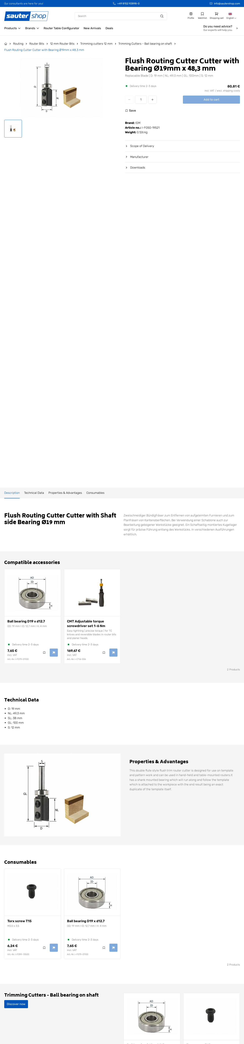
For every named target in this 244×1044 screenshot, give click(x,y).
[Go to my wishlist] (202, 16)
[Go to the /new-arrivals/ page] (92, 28)
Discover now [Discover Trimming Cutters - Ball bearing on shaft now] (16, 1004)
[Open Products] (12, 28)
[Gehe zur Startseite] (26, 16)
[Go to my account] (191, 16)
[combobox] (232, 16)
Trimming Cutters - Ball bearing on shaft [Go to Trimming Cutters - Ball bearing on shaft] (145, 43)
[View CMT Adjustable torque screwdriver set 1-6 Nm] (92, 592)
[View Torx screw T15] (32, 892)
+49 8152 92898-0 (128, 3)
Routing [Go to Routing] (18, 43)
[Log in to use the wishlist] (130, 111)
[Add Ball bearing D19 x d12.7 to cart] (54, 653)
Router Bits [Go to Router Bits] (36, 43)
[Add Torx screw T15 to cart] (54, 948)
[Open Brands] (32, 28)
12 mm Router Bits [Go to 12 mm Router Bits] (62, 43)
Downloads (135, 167)
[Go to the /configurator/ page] (61, 28)
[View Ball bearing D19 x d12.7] (32, 592)
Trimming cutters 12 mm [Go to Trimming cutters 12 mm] (96, 43)
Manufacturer (136, 157)
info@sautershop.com (227, 3)
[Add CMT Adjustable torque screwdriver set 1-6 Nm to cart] (113, 653)
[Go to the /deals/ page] (109, 28)
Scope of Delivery (139, 146)
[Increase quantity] (152, 100)
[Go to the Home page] (5, 43)
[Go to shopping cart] (217, 16)
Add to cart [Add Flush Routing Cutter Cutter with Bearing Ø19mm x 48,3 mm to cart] (211, 99)
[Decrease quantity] (129, 100)
